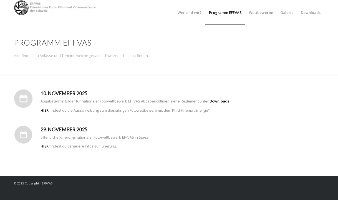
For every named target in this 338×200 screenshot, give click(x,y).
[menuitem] (189, 12)
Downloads (219, 101)
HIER (45, 110)
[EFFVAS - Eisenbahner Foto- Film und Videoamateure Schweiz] (55, 12)
